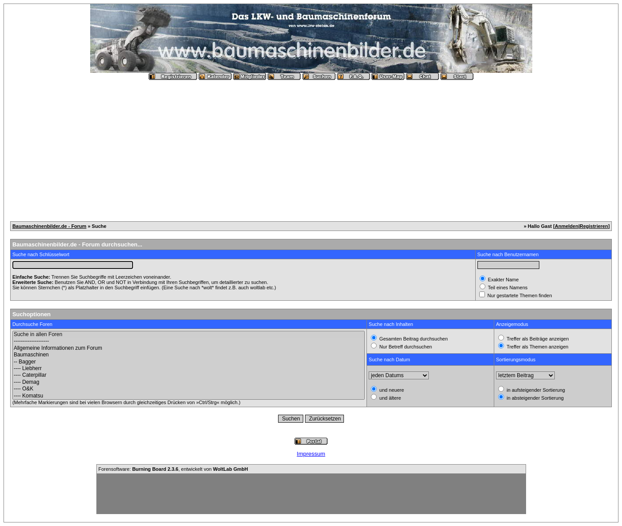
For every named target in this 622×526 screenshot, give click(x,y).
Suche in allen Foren (188, 334)
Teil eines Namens (507, 287)
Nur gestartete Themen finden (519, 295)
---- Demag (188, 382)
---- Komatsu (188, 396)
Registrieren (594, 226)
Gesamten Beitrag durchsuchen (413, 338)
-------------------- (188, 341)
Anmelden (566, 226)
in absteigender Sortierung (534, 398)
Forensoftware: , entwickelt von (173, 469)
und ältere (389, 398)
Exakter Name (503, 279)
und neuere (391, 390)
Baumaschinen (188, 355)
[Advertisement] (311, 147)
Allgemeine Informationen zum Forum (188, 348)
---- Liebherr (188, 368)
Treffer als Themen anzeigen (537, 346)
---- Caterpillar (188, 375)
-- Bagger (188, 362)
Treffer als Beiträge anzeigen (537, 338)
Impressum (311, 453)
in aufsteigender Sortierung (535, 390)
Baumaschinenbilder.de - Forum (49, 226)
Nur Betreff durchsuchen (405, 346)
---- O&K (188, 389)
